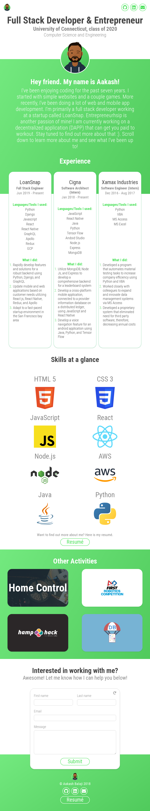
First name (41, 696)
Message (40, 727)
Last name (84, 696)
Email (38, 711)
